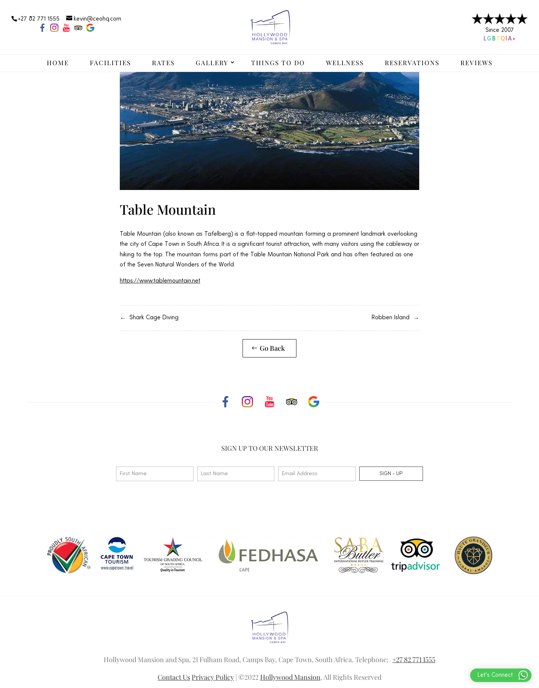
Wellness (345, 62)
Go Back (272, 348)
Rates (163, 62)
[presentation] (173, 507)
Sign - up (391, 473)
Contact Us (174, 677)
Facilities (110, 62)
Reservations (412, 62)
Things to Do (278, 62)
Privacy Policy (213, 677)
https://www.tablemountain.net (160, 281)
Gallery (212, 62)
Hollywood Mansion (290, 677)
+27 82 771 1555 (413, 659)
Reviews (476, 62)
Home (58, 62)
